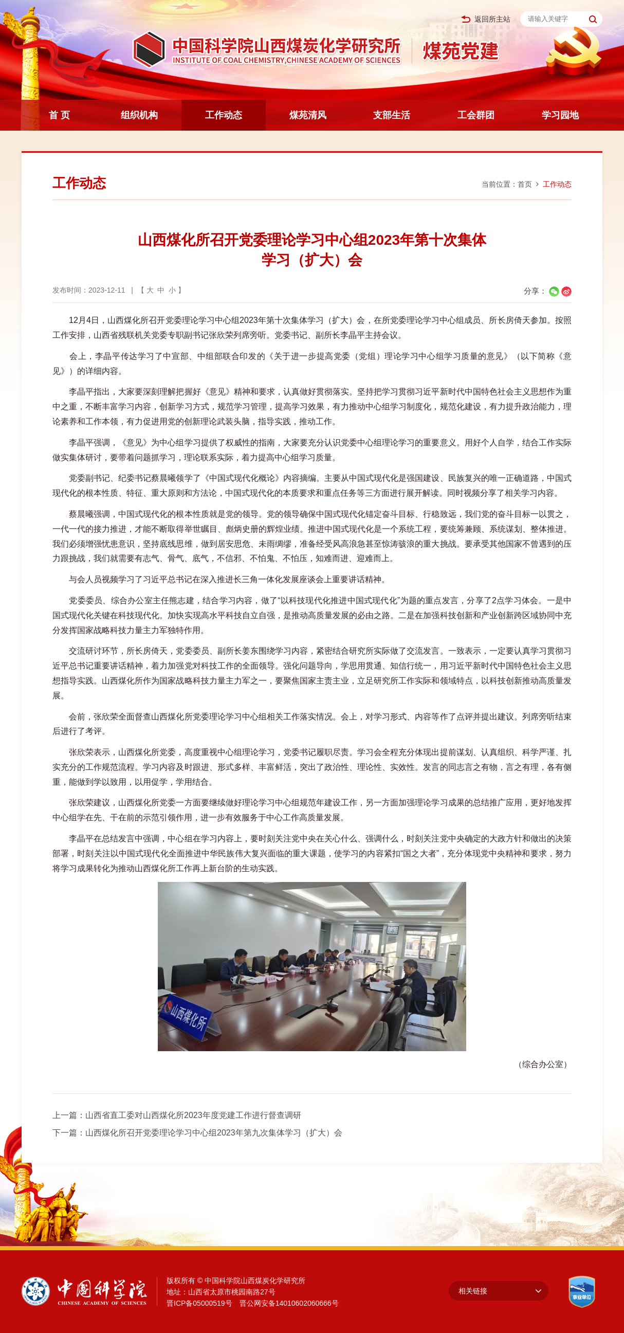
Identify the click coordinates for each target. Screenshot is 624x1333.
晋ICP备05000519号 (199, 1303)
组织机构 (139, 115)
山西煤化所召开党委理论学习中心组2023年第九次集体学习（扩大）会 (213, 1132)
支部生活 (391, 115)
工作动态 (223, 115)
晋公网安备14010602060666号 (289, 1303)
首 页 (59, 115)
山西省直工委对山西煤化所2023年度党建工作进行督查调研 (193, 1115)
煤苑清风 (307, 115)
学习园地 (560, 115)
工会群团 (475, 115)
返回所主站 (485, 19)
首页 (525, 184)
